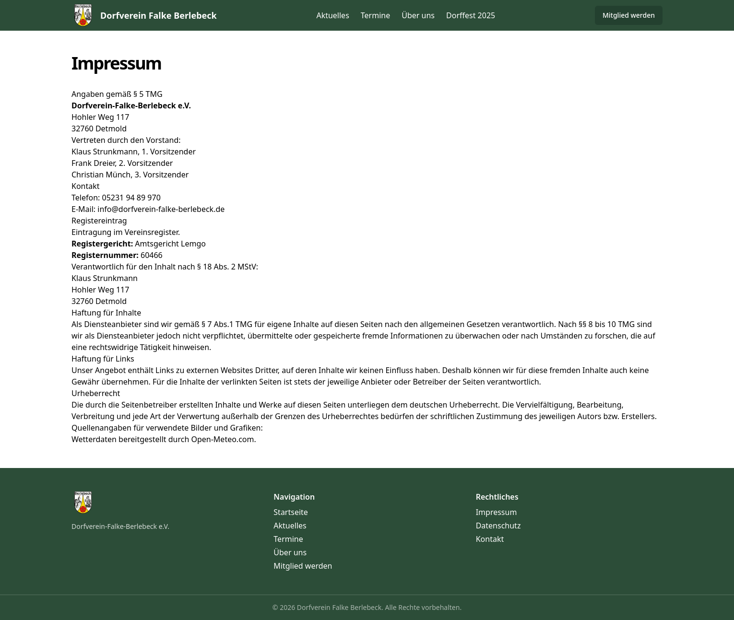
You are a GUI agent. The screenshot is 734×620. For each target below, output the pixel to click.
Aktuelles (332, 15)
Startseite (290, 512)
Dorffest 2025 (470, 15)
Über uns (418, 15)
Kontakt (490, 539)
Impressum (496, 512)
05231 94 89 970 (131, 197)
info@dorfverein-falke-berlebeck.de (161, 209)
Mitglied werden (629, 15)
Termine (375, 15)
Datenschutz (498, 525)
